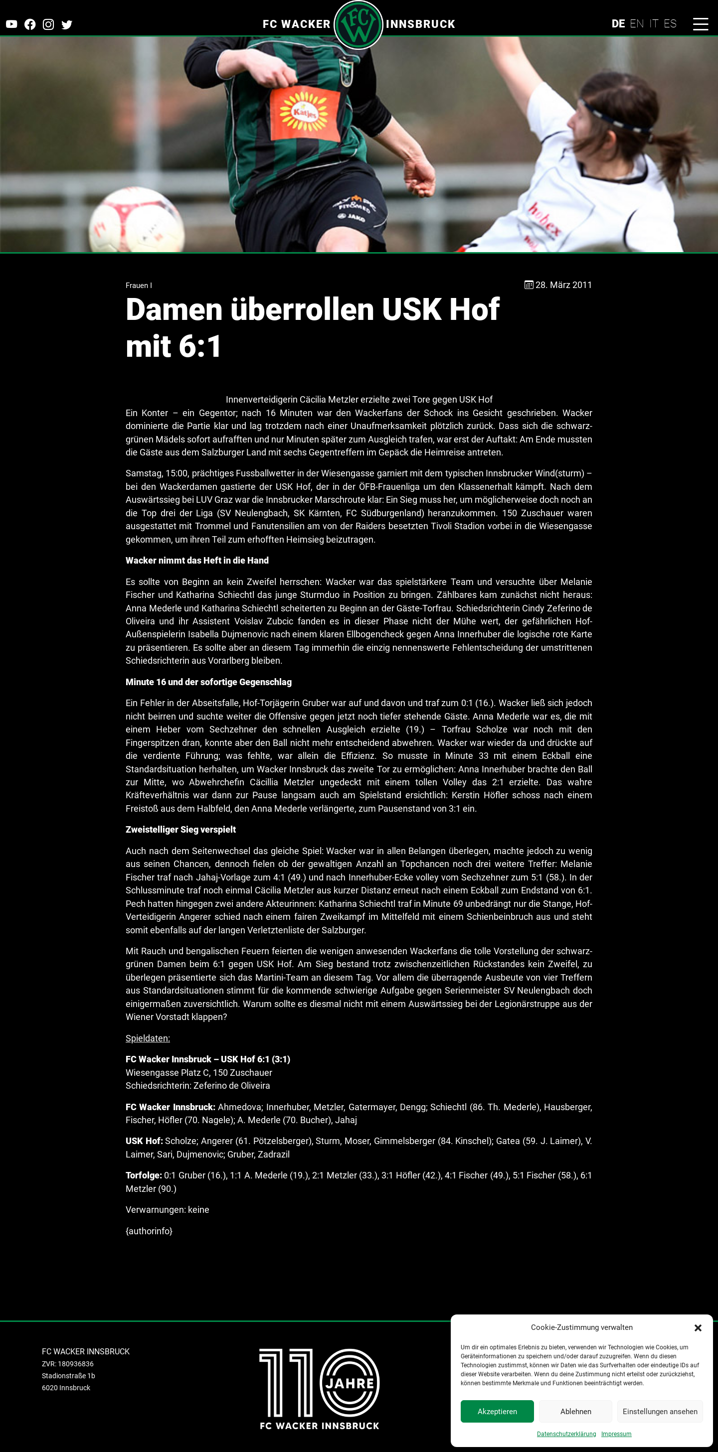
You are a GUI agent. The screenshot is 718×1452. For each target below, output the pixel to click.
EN (637, 23)
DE (618, 23)
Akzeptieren (497, 1411)
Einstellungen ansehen (660, 1411)
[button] (698, 1327)
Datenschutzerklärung (566, 1434)
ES (670, 23)
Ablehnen (575, 1411)
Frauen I (139, 285)
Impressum (616, 1434)
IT (654, 23)
